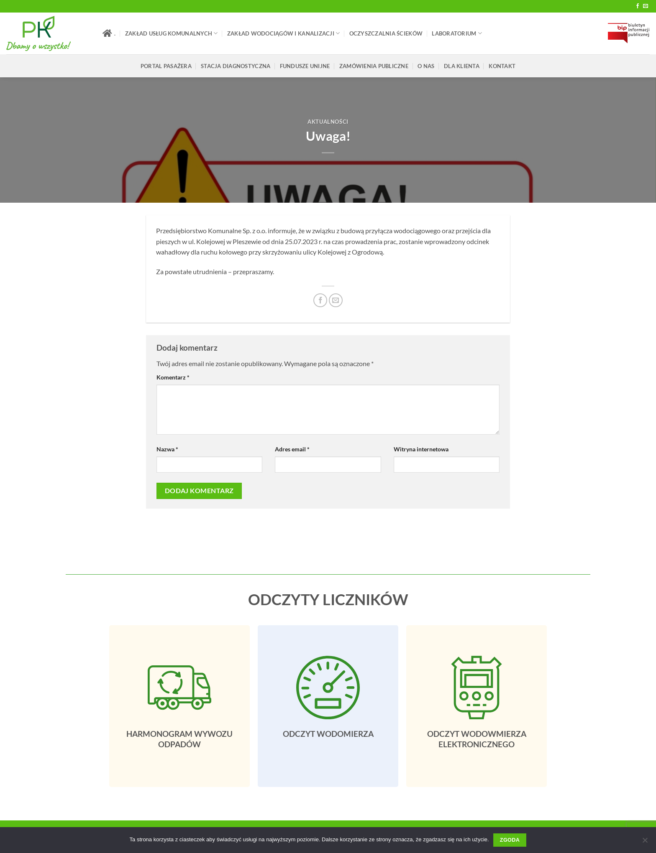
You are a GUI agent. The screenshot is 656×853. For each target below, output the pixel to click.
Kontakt (502, 66)
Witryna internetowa (421, 449)
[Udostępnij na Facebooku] (320, 300)
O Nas (426, 66)
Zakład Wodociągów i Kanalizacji (283, 33)
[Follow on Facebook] (637, 6)
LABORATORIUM (457, 33)
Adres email (292, 449)
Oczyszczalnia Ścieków (386, 33)
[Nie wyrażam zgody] (645, 842)
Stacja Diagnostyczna (235, 66)
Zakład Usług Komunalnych (171, 33)
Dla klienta (461, 66)
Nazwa (167, 449)
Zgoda (510, 840)
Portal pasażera (166, 66)
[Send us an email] (645, 6)
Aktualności (328, 121)
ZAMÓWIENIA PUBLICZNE (373, 66)
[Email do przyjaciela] (336, 300)
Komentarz (173, 377)
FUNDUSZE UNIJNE (305, 66)
